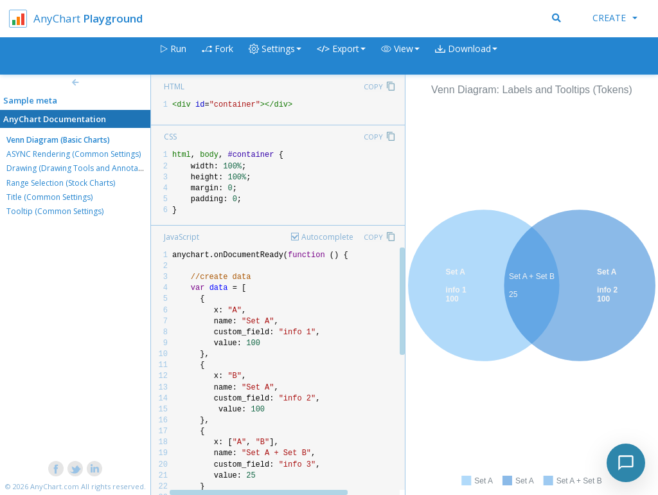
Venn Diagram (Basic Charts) (58, 139)
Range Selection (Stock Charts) (60, 182)
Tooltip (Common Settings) (54, 211)
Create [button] (614, 18)
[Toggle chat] (626, 463)
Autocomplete (327, 236)
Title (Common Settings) (49, 197)
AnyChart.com (54, 486)
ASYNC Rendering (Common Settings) (73, 153)
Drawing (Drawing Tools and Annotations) (82, 168)
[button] (400, 56)
